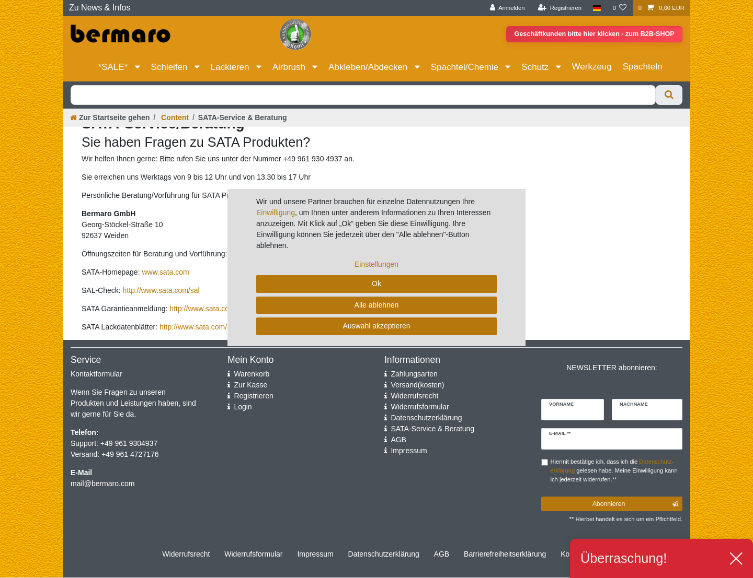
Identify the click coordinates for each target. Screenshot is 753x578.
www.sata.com (165, 272)
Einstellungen (376, 264)
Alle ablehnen (377, 305)
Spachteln (643, 67)
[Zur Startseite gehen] (110, 117)
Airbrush (290, 67)
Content (174, 117)
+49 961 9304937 (127, 443)
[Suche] (669, 95)
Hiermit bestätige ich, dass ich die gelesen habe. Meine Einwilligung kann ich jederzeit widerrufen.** (614, 470)
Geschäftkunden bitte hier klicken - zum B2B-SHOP (591, 35)
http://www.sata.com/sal (161, 290)
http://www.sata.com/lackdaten (208, 327)
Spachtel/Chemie (466, 67)
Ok (376, 283)
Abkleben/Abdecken (369, 67)
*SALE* (114, 67)
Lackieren (231, 67)
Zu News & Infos (99, 7)
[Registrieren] (559, 8)
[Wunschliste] (619, 8)
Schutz (536, 67)
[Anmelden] (507, 8)
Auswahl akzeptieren (376, 326)
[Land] (597, 8)
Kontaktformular (96, 374)
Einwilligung (275, 212)
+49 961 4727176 (129, 454)
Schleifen (170, 67)
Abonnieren (635, 504)
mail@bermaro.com (102, 483)
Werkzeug (592, 67)
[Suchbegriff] (363, 95)
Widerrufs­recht (186, 554)
